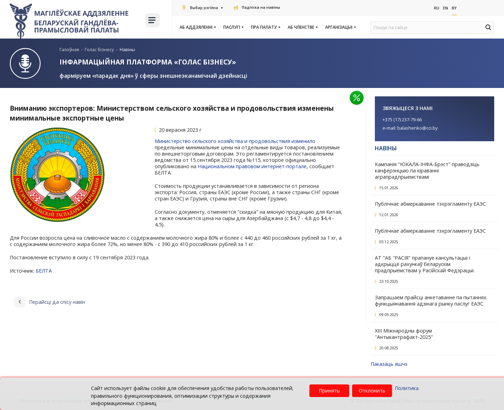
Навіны (386, 148)
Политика (407, 388)
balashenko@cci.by (417, 127)
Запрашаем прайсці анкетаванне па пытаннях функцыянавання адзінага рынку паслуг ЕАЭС (430, 300)
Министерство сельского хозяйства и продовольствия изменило (235, 141)
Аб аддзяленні (197, 27)
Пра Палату (265, 27)
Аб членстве (302, 27)
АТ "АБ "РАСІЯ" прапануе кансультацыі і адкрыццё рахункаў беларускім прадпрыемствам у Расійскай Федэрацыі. (425, 263)
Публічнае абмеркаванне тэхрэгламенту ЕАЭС (430, 203)
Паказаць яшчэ (389, 363)
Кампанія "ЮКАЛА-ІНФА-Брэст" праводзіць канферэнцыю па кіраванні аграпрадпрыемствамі (427, 170)
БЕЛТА (44, 270)
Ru (437, 7)
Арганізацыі (340, 27)
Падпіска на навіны (256, 7)
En (445, 7)
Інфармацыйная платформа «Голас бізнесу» (147, 62)
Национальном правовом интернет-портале (252, 166)
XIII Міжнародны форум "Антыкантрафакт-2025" (404, 333)
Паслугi (233, 27)
